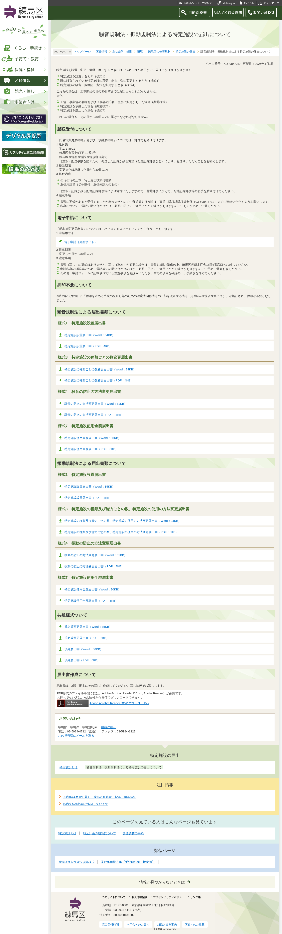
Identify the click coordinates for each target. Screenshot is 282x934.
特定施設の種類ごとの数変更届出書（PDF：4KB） (98, 380)
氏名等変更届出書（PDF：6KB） (86, 638)
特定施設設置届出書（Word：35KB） (89, 486)
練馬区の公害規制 (159, 51)
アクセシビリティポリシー (168, 897)
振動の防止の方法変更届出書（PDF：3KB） (94, 566)
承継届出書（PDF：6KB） (82, 660)
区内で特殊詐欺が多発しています (85, 804)
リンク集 (195, 897)
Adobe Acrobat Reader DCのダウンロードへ (103, 703)
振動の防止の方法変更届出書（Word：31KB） (95, 555)
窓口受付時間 (110, 924)
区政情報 (101, 51)
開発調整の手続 (133, 833)
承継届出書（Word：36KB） (83, 649)
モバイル (248, 3)
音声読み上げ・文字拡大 (197, 3)
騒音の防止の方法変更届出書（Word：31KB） (95, 403)
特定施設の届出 (185, 51)
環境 (140, 51)
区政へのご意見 (194, 924)
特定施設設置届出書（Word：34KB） (89, 335)
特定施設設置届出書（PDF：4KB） (88, 346)
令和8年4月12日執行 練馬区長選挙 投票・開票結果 (99, 797)
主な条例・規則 (122, 51)
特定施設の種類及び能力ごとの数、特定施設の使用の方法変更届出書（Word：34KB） (122, 520)
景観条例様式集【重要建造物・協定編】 (128, 862)
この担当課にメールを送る (76, 735)
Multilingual (229, 3)
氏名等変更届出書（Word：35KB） (88, 626)
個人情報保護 (139, 897)
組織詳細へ (108, 727)
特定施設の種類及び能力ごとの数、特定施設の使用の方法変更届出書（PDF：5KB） (121, 532)
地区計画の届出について (99, 833)
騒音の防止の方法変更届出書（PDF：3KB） (94, 414)
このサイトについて (113, 897)
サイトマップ (271, 3)
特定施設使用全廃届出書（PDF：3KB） (91, 449)
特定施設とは (67, 833)
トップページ (82, 51)
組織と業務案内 (167, 924)
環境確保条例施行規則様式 (76, 862)
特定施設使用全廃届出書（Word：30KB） (92, 438)
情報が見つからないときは (162, 882)
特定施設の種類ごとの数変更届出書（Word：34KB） (100, 369)
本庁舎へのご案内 (138, 924)
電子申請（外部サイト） (81, 242)
